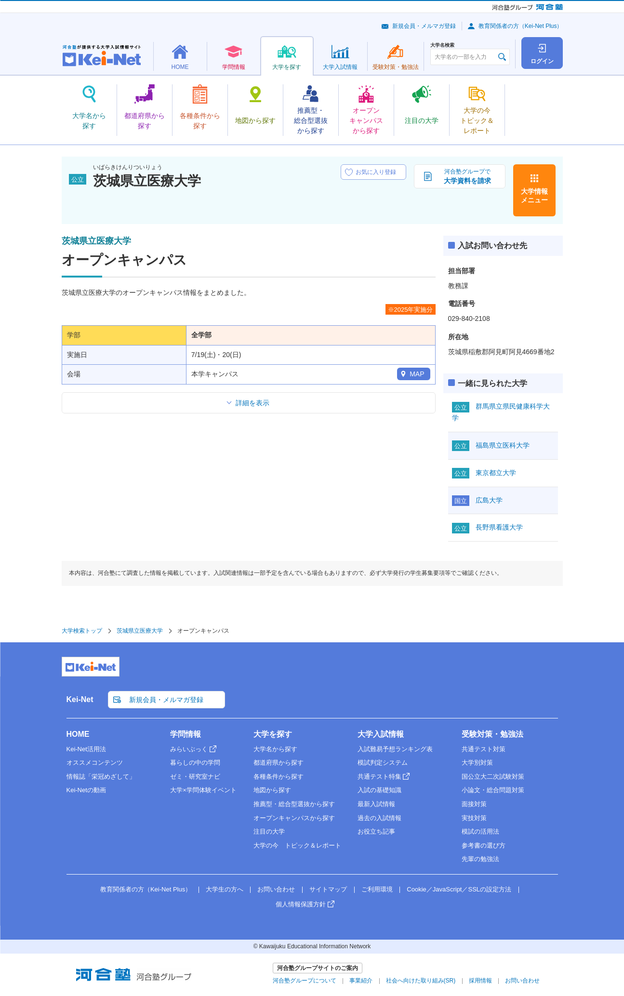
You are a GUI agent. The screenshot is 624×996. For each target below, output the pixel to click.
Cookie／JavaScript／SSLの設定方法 (459, 889)
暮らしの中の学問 (195, 762)
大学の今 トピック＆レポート (297, 845)
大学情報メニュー (534, 195)
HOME (78, 734)
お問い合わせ (276, 889)
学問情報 (185, 734)
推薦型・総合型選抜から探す (294, 804)
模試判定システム (383, 762)
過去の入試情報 (379, 818)
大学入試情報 (381, 734)
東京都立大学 (496, 473)
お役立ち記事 (376, 831)
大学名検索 (442, 45)
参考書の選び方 (483, 845)
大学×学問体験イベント (203, 790)
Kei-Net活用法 (86, 749)
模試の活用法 (480, 831)
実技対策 (474, 818)
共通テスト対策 (483, 749)
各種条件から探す (278, 776)
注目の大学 (269, 831)
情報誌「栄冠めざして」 (100, 776)
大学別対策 (477, 762)
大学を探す (272, 734)
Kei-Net (79, 699)
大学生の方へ (224, 889)
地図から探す (272, 790)
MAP (417, 374)
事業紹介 (360, 980)
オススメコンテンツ (94, 762)
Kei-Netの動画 (86, 790)
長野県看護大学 (499, 527)
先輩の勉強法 (480, 859)
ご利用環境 (377, 889)
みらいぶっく (189, 749)
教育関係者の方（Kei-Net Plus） (520, 26)
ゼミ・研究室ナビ (195, 776)
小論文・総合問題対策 (493, 790)
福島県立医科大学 (503, 445)
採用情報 (480, 980)
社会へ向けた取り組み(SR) (421, 980)
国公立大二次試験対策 (493, 776)
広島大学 (489, 500)
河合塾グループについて (304, 980)
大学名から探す (275, 749)
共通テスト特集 (379, 776)
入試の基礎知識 (379, 790)
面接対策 (474, 804)
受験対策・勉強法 (492, 734)
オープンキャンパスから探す (294, 818)
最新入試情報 (376, 804)
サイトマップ (328, 889)
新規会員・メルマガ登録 (424, 26)
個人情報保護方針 (301, 904)
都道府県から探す (278, 762)
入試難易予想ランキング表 (395, 749)
